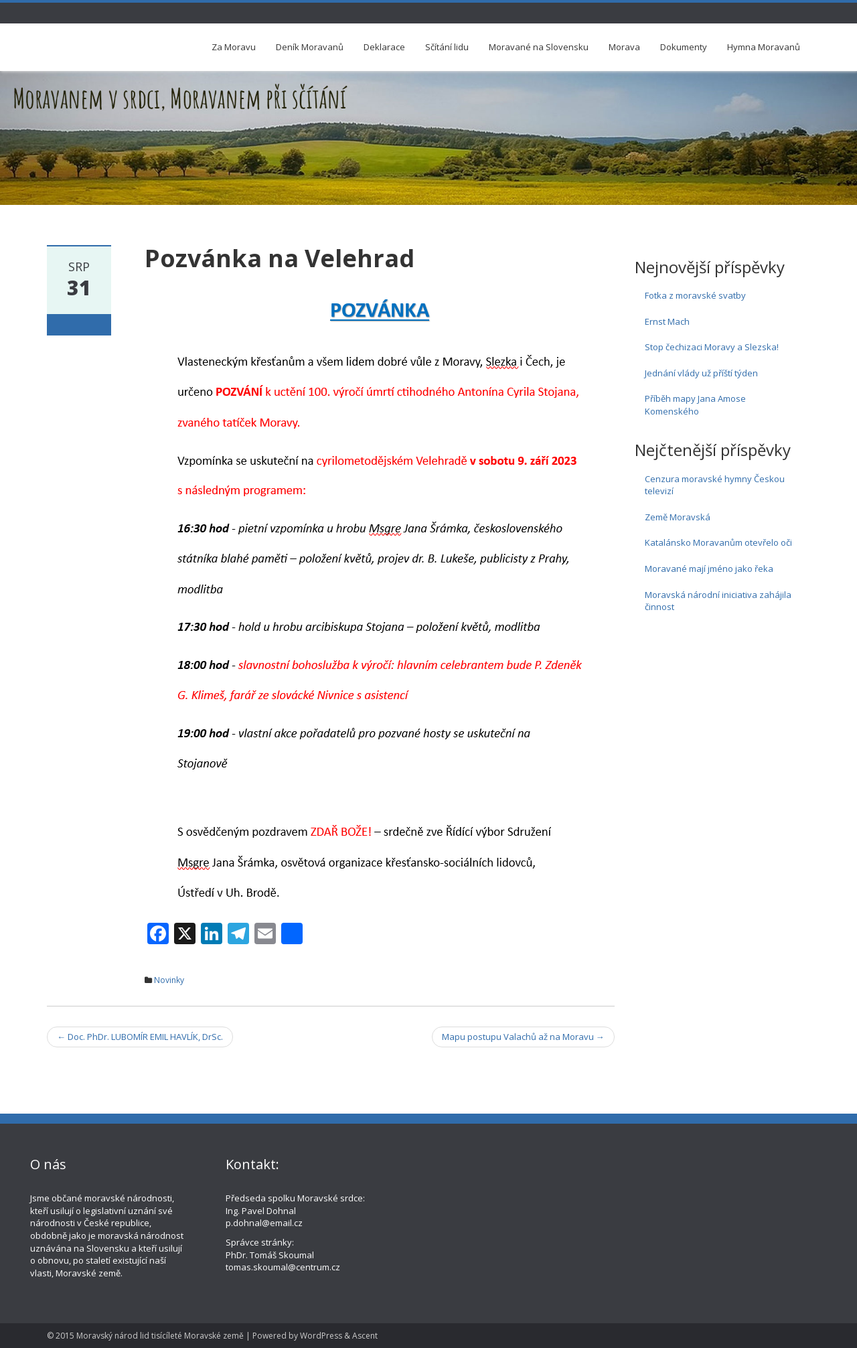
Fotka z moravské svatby (695, 295)
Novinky (169, 980)
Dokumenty (683, 47)
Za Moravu (234, 47)
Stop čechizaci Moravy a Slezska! (712, 347)
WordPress (321, 1335)
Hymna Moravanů (763, 47)
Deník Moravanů (309, 47)
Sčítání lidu (447, 47)
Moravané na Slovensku (539, 47)
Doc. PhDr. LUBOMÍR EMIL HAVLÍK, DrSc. (140, 1037)
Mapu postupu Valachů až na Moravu (523, 1037)
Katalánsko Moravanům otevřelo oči (718, 542)
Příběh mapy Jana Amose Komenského (695, 404)
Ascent (365, 1335)
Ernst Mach (667, 321)
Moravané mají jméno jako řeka (709, 569)
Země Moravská (677, 517)
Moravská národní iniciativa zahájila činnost (718, 601)
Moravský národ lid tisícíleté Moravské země (160, 1335)
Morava (624, 47)
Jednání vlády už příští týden (701, 373)
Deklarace (384, 47)
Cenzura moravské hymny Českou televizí (715, 485)
